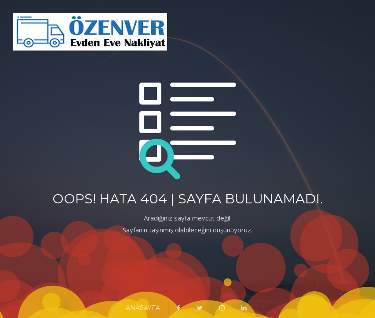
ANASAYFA (143, 308)
